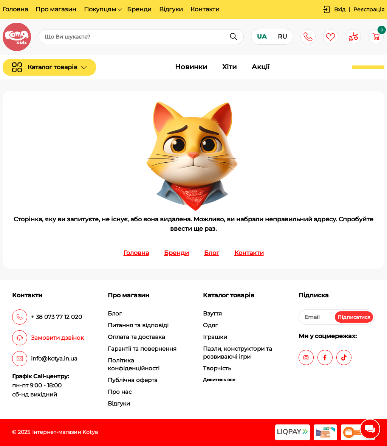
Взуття (212, 313)
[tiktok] (343, 357)
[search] (141, 37)
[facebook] (325, 357)
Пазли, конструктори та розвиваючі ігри (237, 352)
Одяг (210, 325)
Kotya (90, 432)
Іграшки (215, 336)
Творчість (217, 368)
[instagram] (306, 357)
